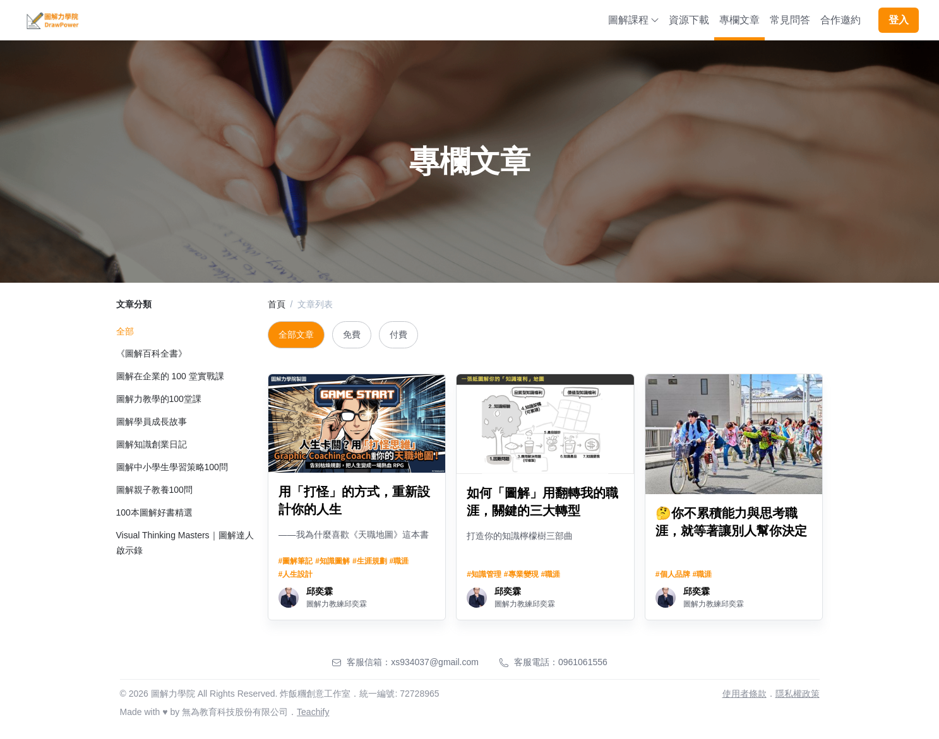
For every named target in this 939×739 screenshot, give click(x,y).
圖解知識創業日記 (151, 444)
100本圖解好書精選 (154, 512)
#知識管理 (484, 574)
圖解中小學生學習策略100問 (172, 467)
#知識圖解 (332, 561)
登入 (898, 20)
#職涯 (399, 561)
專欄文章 (739, 20)
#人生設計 (295, 574)
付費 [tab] (398, 334)
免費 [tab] (352, 334)
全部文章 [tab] (296, 334)
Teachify (313, 712)
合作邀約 (840, 20)
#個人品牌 (672, 574)
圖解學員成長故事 (151, 422)
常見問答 (790, 20)
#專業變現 (521, 574)
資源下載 (689, 20)
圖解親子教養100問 (154, 490)
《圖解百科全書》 (151, 353)
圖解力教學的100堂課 (158, 399)
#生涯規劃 (369, 561)
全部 (125, 331)
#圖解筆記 (295, 561)
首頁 (276, 304)
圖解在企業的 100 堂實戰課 (170, 376)
